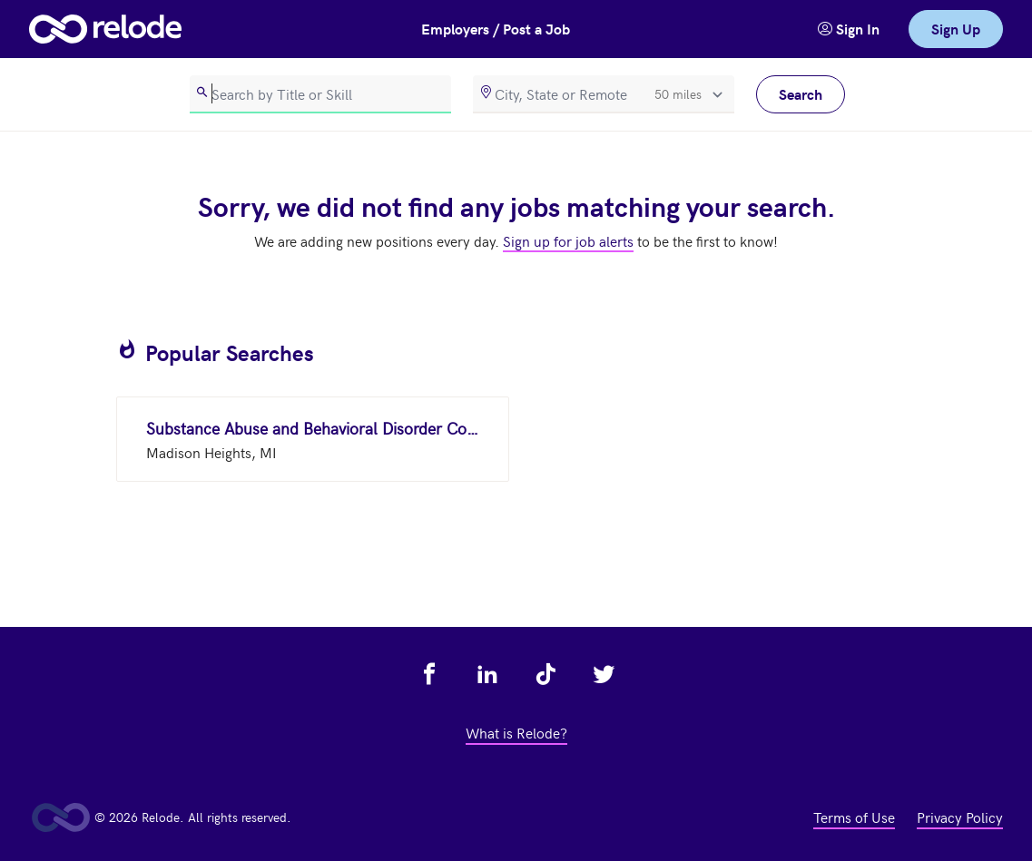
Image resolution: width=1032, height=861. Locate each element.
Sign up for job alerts (568, 240)
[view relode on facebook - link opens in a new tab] (429, 674)
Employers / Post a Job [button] (495, 28)
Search (800, 93)
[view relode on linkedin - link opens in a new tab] (487, 674)
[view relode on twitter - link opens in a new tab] (603, 674)
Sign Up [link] (955, 28)
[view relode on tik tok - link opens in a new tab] (545, 674)
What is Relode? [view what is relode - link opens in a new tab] (516, 732)
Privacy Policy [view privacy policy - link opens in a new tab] (960, 817)
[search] (320, 94)
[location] (603, 94)
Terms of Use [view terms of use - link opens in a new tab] (854, 817)
